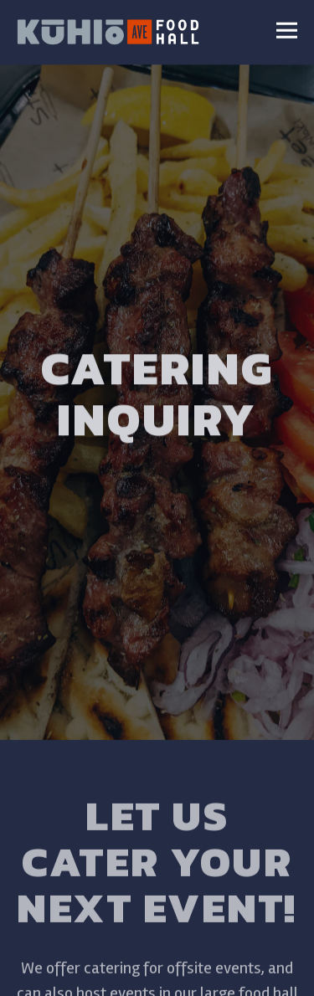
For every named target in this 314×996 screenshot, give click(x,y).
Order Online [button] (157, 929)
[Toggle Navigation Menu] (287, 30)
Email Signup (157, 974)
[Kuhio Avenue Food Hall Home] (108, 30)
